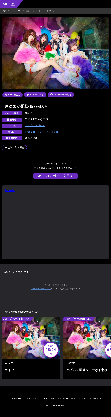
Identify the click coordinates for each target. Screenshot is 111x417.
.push (8, 4)
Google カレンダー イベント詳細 (41, 132)
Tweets (10, 190)
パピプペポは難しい (35, 125)
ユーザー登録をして (41, 288)
